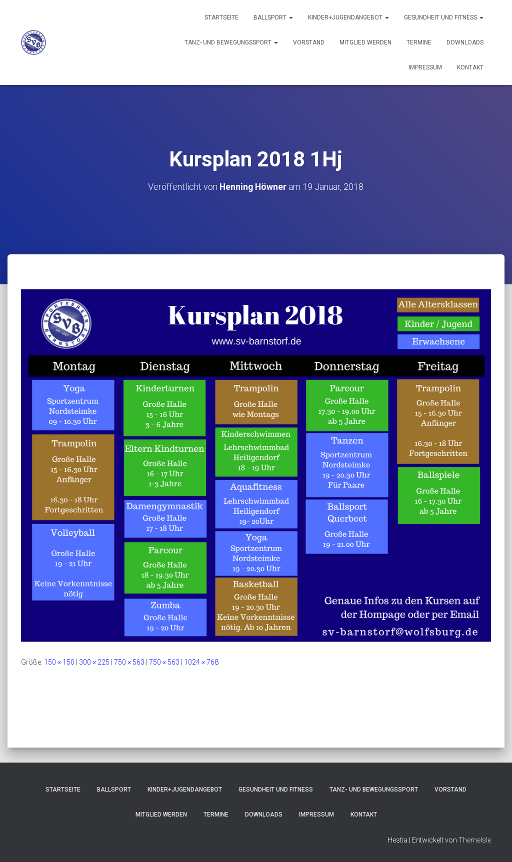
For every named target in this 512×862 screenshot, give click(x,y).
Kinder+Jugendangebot (348, 17)
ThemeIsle (474, 840)
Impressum (425, 67)
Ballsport (273, 17)
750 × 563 (129, 662)
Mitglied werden (366, 42)
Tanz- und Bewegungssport (231, 42)
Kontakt (470, 67)
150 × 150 (59, 662)
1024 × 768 (201, 662)
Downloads (465, 42)
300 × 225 (94, 662)
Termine (419, 42)
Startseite (221, 17)
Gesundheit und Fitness (444, 17)
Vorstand (308, 42)
